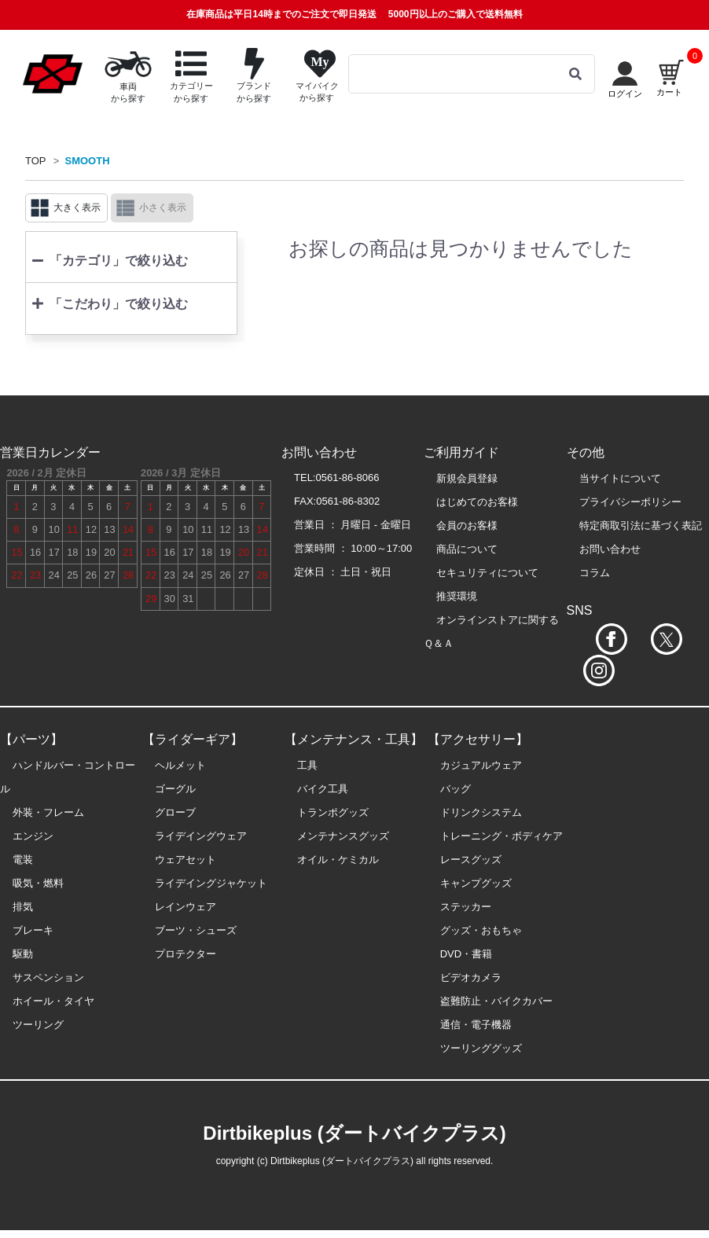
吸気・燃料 (38, 883)
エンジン (33, 836)
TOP (35, 161)
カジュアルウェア (481, 765)
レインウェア (185, 907)
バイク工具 (322, 789)
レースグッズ (470, 859)
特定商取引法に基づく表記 (640, 525)
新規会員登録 (467, 478)
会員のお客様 (467, 525)
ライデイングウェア (201, 836)
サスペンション (48, 977)
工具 (307, 765)
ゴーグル (175, 789)
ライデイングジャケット (211, 883)
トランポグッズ (333, 812)
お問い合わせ (610, 549)
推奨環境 (456, 596)
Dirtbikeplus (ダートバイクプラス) (354, 1133)
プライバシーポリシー (630, 502)
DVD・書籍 (466, 954)
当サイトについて (620, 478)
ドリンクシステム (481, 812)
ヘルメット (180, 765)
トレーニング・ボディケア (501, 836)
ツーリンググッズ (481, 1048)
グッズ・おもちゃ (481, 930)
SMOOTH (87, 161)
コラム (594, 573)
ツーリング (38, 1024)
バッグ (455, 789)
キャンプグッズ (476, 883)
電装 (23, 859)
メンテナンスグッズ (343, 836)
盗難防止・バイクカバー (496, 1001)
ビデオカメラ (470, 977)
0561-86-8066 (348, 477)
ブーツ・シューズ (196, 930)
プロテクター (185, 954)
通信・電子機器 (476, 1024)
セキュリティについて (487, 573)
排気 (23, 907)
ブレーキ (33, 930)
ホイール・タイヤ (53, 1001)
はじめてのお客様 (477, 502)
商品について (467, 549)
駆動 (23, 954)
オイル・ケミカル (338, 859)
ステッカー (465, 907)
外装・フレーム (48, 812)
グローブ (175, 812)
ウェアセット (185, 859)
